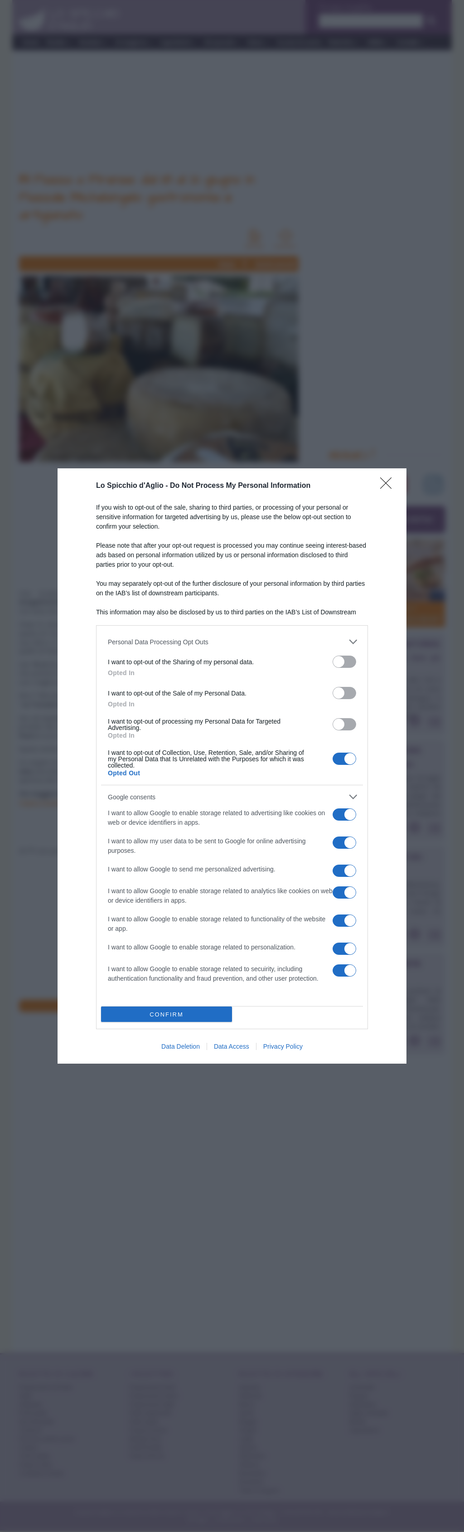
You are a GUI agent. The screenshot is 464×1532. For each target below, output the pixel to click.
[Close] (388, 486)
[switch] (344, 662)
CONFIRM (167, 1014)
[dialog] (232, 766)
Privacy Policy (283, 1046)
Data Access (231, 1046)
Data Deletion (180, 1046)
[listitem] (232, 642)
